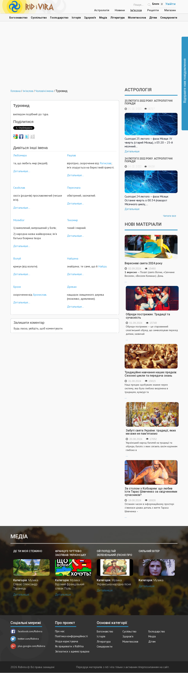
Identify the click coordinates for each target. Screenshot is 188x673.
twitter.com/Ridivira (24, 638)
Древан (72, 287)
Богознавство (18, 17)
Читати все (169, 215)
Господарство (59, 17)
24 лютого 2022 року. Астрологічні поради (149, 160)
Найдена (72, 258)
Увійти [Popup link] (170, 4)
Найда (102, 266)
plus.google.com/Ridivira (27, 646)
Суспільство (39, 17)
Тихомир (72, 220)
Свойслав (19, 187)
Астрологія (101, 10)
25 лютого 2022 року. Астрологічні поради (149, 102)
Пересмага (73, 187)
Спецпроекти (168, 17)
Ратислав (105, 163)
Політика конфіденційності (71, 636)
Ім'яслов (136, 10)
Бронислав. (40, 294)
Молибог (18, 220)
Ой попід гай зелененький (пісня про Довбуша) (114, 553)
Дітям (153, 17)
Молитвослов (137, 17)
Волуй (17, 258)
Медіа (103, 17)
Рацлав (71, 155)
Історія (76, 17)
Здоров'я (90, 17)
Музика (33, 580)
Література (117, 17)
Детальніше (132, 151)
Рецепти (153, 10)
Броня (17, 287)
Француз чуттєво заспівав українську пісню (70, 553)
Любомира (20, 155)
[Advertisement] (94, 56)
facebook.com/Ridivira (26, 631)
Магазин (170, 10)
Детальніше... (21, 171)
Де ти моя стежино (27, 551)
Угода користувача (66, 641)
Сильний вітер (149, 551)
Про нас (60, 631)
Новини (120, 10)
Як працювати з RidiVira (69, 646)
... (151, 276)
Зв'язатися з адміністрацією (72, 651)
